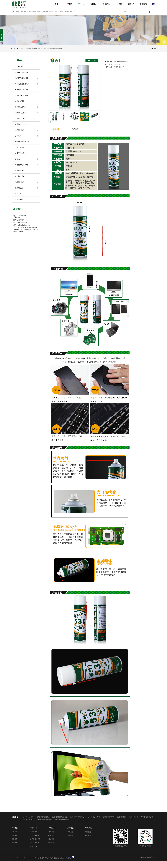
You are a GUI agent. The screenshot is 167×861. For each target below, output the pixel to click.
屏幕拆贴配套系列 (21, 95)
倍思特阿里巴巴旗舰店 (59, 817)
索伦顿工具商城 (28, 819)
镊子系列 (18, 136)
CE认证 (50, 835)
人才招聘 (118, 4)
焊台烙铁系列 (34, 835)
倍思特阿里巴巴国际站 (77, 817)
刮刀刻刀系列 (19, 176)
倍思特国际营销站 (43, 817)
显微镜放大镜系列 (21, 90)
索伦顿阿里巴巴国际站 (62, 819)
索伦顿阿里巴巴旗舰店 (44, 819)
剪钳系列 (18, 159)
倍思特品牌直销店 (147, 817)
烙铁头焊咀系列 (35, 839)
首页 (56, 4)
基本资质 (51, 832)
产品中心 (81, 4)
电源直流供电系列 (21, 78)
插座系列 (18, 193)
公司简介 (15, 832)
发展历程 (15, 843)
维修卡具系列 (19, 147)
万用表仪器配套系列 (22, 84)
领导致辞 (15, 839)
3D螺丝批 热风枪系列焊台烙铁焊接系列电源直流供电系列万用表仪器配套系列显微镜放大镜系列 (48, 11)
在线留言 (88, 835)
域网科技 (68, 858)
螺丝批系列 (33, 846)
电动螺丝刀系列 (20, 113)
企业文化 (15, 835)
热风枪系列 (19, 66)
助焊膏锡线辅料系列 (22, 142)
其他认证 (51, 839)
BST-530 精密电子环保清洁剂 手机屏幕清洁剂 (47, 48)
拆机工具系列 (19, 130)
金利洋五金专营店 (94, 817)
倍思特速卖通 (121, 817)
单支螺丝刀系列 (20, 118)
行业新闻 (70, 835)
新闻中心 (130, 4)
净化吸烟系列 (19, 101)
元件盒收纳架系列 (21, 165)
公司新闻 (70, 832)
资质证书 (106, 4)
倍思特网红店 (133, 817)
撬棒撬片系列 (19, 170)
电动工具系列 (19, 182)
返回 (154, 48)
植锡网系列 (19, 188)
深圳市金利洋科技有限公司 (45, 858)
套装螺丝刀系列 (20, 124)
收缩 (1, 35)
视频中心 (93, 4)
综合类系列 (19, 199)
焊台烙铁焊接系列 (21, 72)
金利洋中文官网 (28, 817)
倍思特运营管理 (108, 817)
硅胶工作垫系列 (20, 153)
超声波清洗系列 (20, 107)
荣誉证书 (51, 843)
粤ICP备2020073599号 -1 (31, 858)
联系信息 (88, 832)
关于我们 (69, 4)
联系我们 (143, 4)
